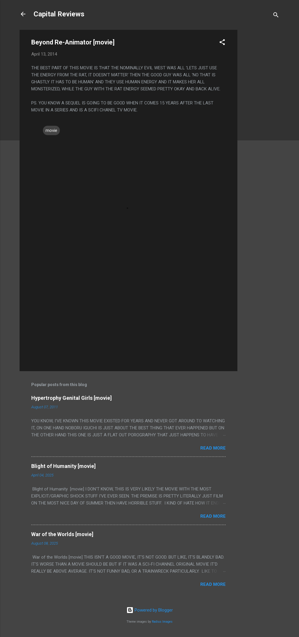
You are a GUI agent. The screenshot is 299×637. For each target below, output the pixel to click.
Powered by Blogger (149, 610)
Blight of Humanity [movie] (63, 466)
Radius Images (162, 622)
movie (51, 130)
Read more (213, 448)
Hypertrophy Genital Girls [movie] (71, 398)
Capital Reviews (59, 14)
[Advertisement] (260, 117)
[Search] (275, 16)
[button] (222, 43)
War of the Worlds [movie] (62, 534)
